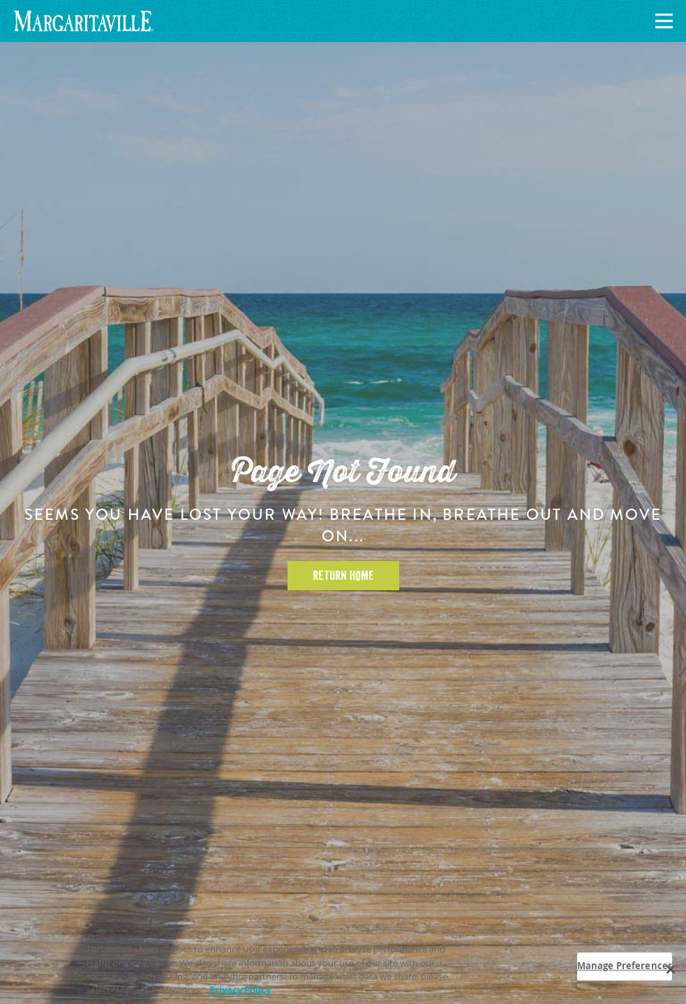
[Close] (670, 973)
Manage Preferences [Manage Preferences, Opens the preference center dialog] (624, 969)
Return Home (343, 575)
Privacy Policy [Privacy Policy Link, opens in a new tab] (240, 993)
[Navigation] (661, 21)
